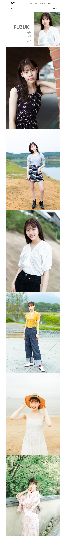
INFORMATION (42, 3)
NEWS (27, 3)
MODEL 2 (36, 3)
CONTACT (49, 3)
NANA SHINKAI (56, 8)
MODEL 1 (31, 3)
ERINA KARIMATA (10, 8)
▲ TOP (57, 538)
